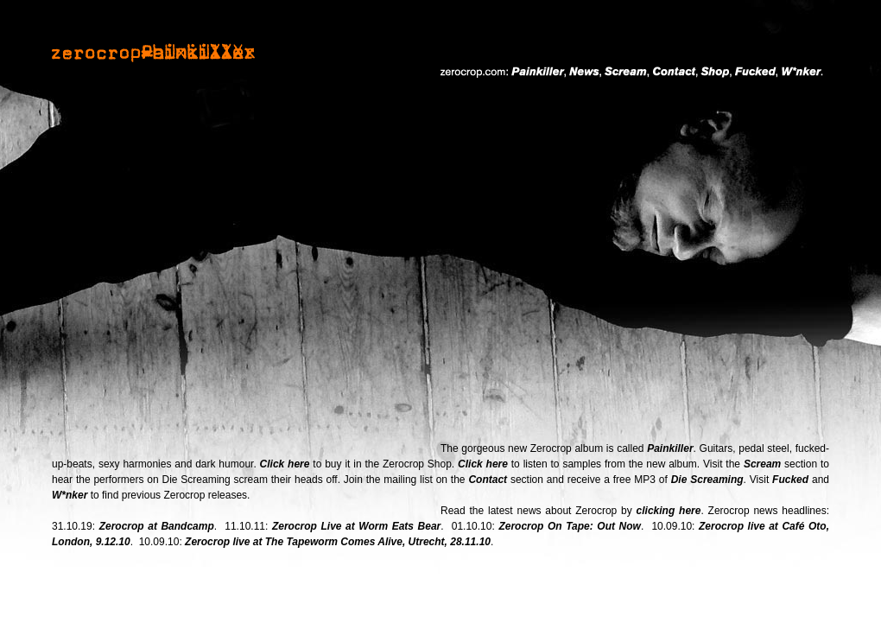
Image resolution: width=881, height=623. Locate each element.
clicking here (669, 511)
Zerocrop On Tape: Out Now (569, 526)
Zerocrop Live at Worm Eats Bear (356, 526)
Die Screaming (707, 480)
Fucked (790, 480)
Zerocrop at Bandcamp (156, 526)
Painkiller (670, 448)
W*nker (69, 495)
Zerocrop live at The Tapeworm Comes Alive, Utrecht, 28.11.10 (338, 542)
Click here (285, 464)
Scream (762, 464)
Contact (487, 480)
